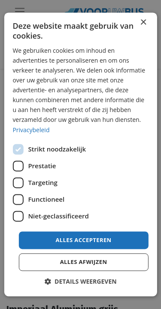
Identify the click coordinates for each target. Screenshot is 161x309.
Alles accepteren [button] (83, 240)
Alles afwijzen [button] (83, 262)
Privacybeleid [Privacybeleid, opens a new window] (30, 130)
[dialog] (80, 154)
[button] (80, 282)
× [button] (143, 22)
